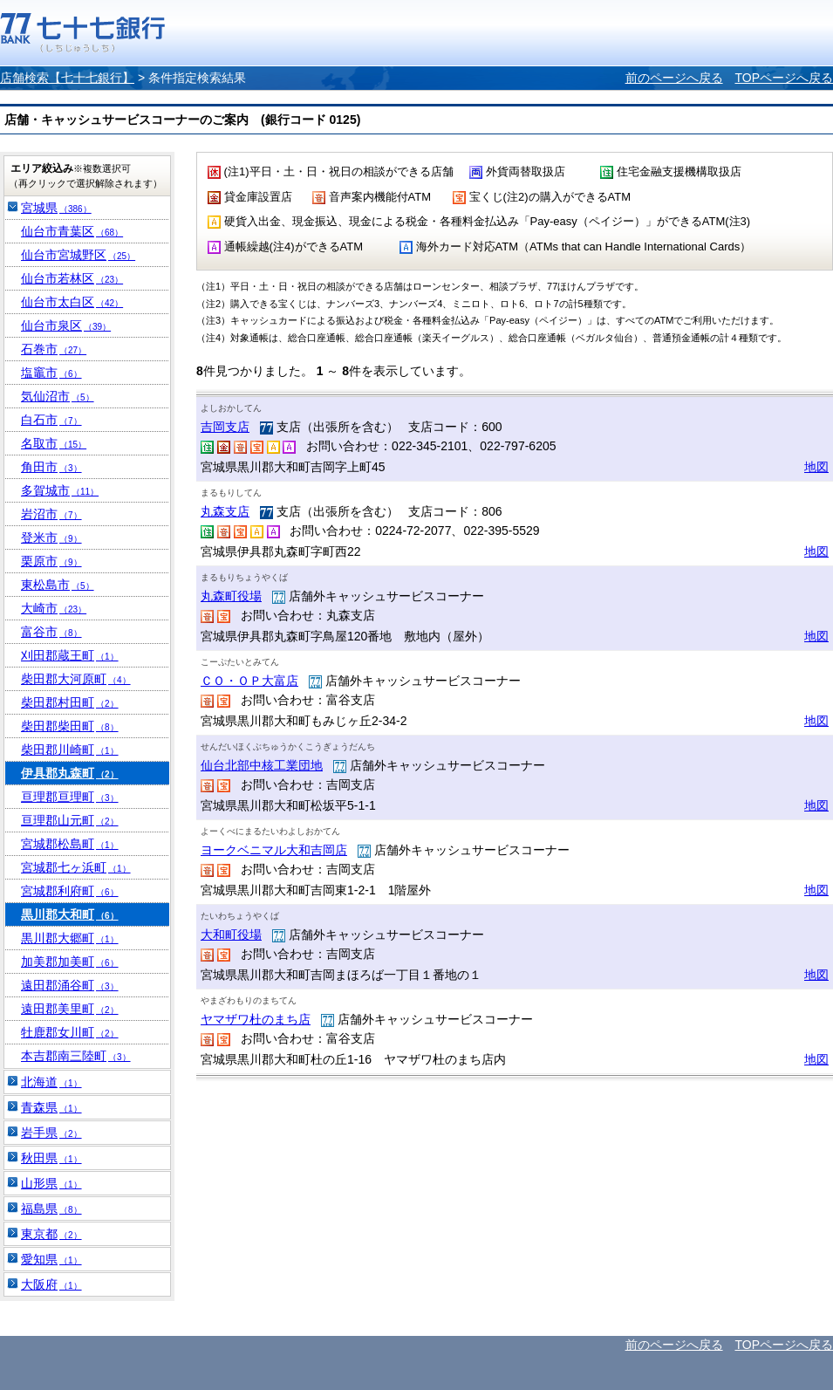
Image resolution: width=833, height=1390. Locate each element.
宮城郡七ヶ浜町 (76, 867)
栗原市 (51, 561)
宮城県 (56, 208)
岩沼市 (51, 514)
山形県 (51, 1183)
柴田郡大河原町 (76, 679)
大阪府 (51, 1284)
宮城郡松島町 (70, 844)
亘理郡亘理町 (70, 797)
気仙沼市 (57, 396)
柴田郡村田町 (70, 702)
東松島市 (57, 585)
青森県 (51, 1107)
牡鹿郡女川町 (70, 1032)
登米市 (51, 537)
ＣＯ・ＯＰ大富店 (249, 681)
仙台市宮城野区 (78, 255)
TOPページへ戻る (783, 78)
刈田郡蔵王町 (70, 655)
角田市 (51, 467)
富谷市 (51, 632)
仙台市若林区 (72, 278)
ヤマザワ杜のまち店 (256, 1019)
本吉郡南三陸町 (76, 1056)
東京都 (51, 1234)
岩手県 (51, 1133)
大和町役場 (231, 935)
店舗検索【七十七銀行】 (67, 78)
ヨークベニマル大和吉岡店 (274, 850)
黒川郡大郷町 (70, 938)
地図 (816, 467)
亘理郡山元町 (70, 820)
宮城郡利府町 (70, 891)
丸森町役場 (231, 596)
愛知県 (51, 1259)
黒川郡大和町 (70, 914)
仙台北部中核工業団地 (262, 765)
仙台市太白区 (72, 302)
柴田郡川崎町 (70, 750)
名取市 (53, 443)
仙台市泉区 (66, 325)
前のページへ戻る (674, 78)
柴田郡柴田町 (70, 726)
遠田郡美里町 (70, 1009)
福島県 (51, 1208)
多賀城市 (60, 490)
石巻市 (53, 349)
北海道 (51, 1082)
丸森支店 (225, 511)
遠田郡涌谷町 (70, 985)
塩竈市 (51, 373)
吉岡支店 (225, 427)
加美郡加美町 (70, 962)
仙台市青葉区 (72, 231)
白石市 (51, 420)
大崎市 (53, 608)
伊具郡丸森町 (70, 773)
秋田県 (51, 1158)
